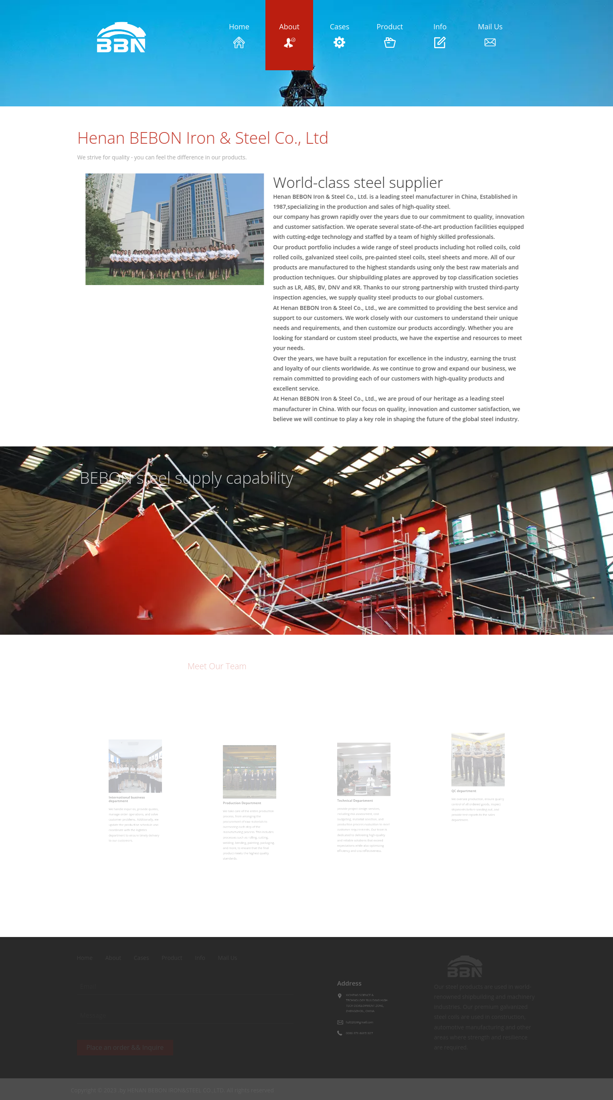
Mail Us (490, 35)
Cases (339, 35)
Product (390, 35)
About (289, 35)
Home (239, 35)
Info (440, 35)
